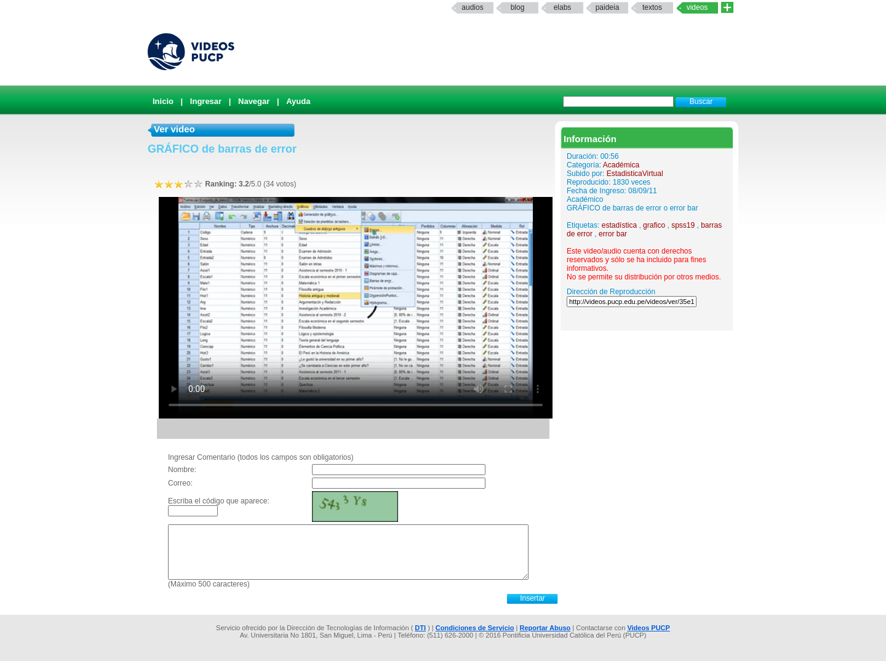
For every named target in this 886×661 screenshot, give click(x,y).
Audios (472, 7)
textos (652, 7)
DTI (420, 627)
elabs (563, 7)
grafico (654, 225)
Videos (697, 7)
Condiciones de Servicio (475, 627)
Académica (621, 165)
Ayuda (298, 101)
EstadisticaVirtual (635, 173)
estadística (619, 225)
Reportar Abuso (545, 627)
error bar (613, 234)
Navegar (253, 101)
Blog (518, 7)
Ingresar (206, 101)
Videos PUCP (648, 627)
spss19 (683, 225)
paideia (608, 7)
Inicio (163, 101)
